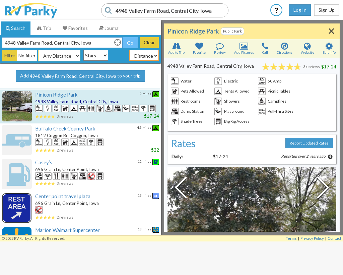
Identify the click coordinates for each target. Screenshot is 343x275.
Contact (334, 238)
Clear (149, 42)
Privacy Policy (312, 238)
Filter (9, 55)
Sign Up (327, 10)
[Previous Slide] (180, 189)
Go (130, 43)
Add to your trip (80, 76)
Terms (291, 238)
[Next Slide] (323, 189)
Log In (299, 10)
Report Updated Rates (309, 143)
